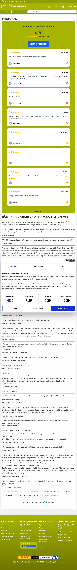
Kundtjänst (6, 12)
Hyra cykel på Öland (7, 536)
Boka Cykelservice (26, 530)
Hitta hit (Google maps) (65, 540)
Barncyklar (42, 530)
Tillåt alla (63, 308)
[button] (59, 6)
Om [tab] (63, 266)
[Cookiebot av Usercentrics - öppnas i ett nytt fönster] (66, 260)
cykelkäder (25, 439)
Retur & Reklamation (7, 533)
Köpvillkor (4, 530)
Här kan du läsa (7, 492)
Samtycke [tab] (13, 266)
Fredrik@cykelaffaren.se (49, 495)
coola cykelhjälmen (40, 407)
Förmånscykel (5, 539)
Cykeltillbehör (43, 541)
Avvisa (14, 308)
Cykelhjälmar (43, 533)
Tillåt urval (38, 308)
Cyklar (41, 525)
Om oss (22, 527)
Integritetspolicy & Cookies (55, 562)
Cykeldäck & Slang (45, 536)
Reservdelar (43, 539)
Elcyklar (41, 527)
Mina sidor (4, 525)
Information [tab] (38, 266)
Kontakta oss (5, 527)
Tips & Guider (24, 533)
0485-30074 (69, 531)
